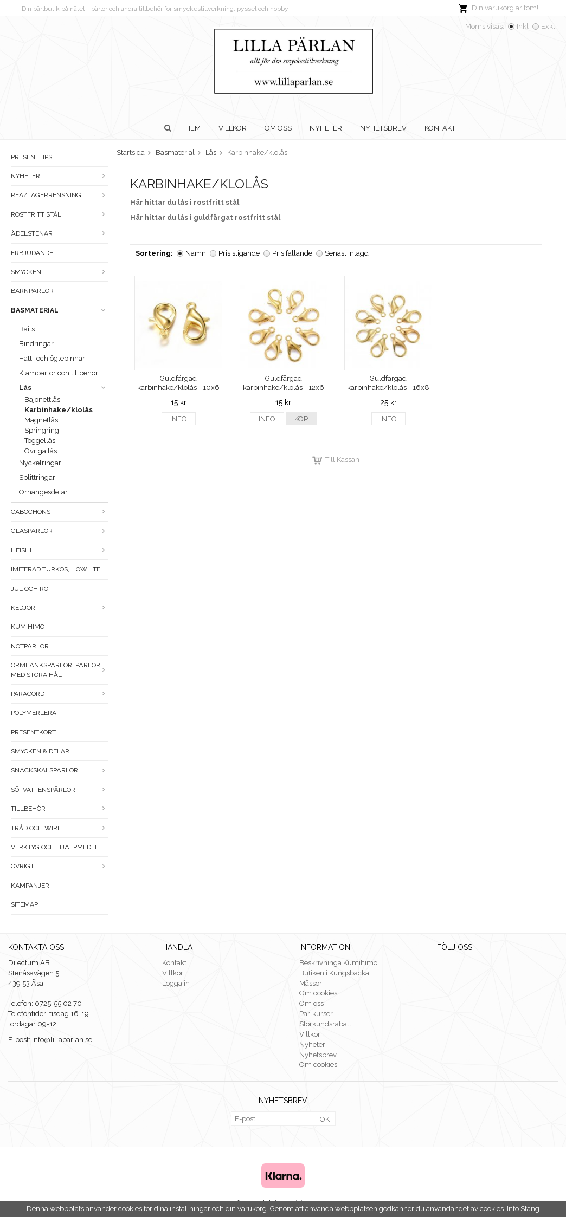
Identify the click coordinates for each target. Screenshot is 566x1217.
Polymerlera (33, 713)
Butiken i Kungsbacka (334, 973)
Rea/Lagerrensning (59, 195)
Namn (195, 253)
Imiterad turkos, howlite (55, 569)
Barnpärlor (32, 291)
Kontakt (439, 128)
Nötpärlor (30, 646)
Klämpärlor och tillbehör (58, 373)
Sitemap (24, 904)
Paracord (59, 694)
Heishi (59, 550)
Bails (27, 329)
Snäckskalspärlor (59, 770)
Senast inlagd (347, 253)
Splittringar (37, 477)
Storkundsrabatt (325, 1024)
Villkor (232, 128)
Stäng (529, 1209)
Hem (193, 128)
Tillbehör (59, 808)
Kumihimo (27, 626)
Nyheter (326, 128)
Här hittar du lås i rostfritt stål (184, 202)
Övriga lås (40, 451)
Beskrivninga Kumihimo (338, 963)
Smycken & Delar (40, 751)
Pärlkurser (316, 1014)
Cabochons (59, 512)
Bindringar (36, 344)
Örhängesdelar (43, 492)
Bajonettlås (42, 399)
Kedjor (59, 607)
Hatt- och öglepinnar (52, 358)
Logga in (176, 983)
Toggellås (39, 441)
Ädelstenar (59, 233)
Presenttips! (32, 157)
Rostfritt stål (59, 214)
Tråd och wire (59, 828)
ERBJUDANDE (32, 253)
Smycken (59, 272)
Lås (63, 387)
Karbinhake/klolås (58, 410)
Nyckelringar (40, 463)
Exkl (548, 26)
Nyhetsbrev (383, 128)
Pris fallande (292, 253)
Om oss (278, 128)
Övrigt (59, 866)
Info (178, 419)
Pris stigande (239, 253)
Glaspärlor (59, 531)
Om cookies (318, 993)
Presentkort (33, 732)
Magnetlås (41, 420)
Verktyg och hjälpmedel (55, 847)
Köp (301, 419)
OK (325, 1119)
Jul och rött (33, 589)
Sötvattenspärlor (59, 789)
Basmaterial (59, 310)
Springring (41, 430)
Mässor (310, 983)
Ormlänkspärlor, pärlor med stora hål (59, 669)
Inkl (523, 26)
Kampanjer (30, 885)
